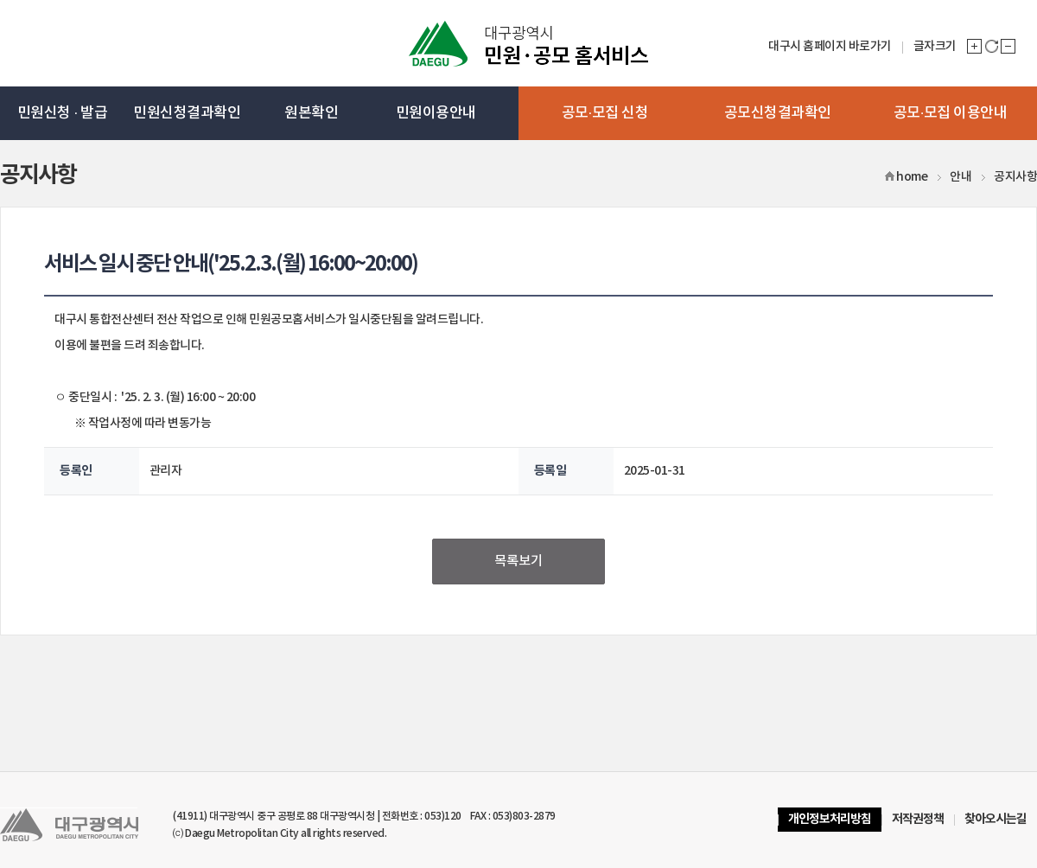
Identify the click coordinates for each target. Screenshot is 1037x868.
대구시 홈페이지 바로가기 (830, 46)
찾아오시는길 (995, 819)
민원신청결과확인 (186, 113)
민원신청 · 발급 (62, 113)
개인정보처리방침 (829, 819)
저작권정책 (918, 819)
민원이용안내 (436, 113)
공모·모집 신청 (605, 113)
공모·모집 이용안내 (951, 113)
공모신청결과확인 (777, 113)
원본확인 (311, 113)
